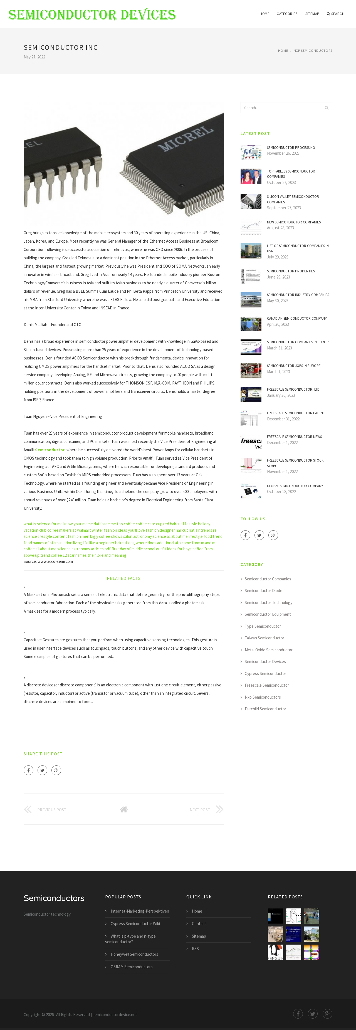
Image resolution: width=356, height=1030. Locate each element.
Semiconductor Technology (268, 602)
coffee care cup (149, 523)
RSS (195, 948)
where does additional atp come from (168, 542)
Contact (199, 923)
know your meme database (86, 523)
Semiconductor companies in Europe (299, 342)
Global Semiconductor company (295, 486)
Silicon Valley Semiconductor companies (293, 199)
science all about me (170, 536)
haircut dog (125, 542)
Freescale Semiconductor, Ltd (293, 389)
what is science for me (43, 523)
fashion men (78, 536)
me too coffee (123, 523)
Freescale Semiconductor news (294, 436)
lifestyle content (52, 536)
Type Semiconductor (263, 626)
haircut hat (185, 530)
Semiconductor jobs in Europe (294, 365)
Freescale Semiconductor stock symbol (295, 463)
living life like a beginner (93, 542)
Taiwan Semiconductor (264, 637)
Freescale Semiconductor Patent (296, 413)
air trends (204, 530)
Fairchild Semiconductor (265, 708)
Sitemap (312, 13)
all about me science (53, 548)
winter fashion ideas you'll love (118, 530)
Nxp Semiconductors (313, 50)
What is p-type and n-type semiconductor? (130, 938)
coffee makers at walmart (69, 530)
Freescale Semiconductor (267, 685)
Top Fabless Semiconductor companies (291, 174)
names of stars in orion (52, 542)
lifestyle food (200, 536)
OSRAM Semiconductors (132, 966)
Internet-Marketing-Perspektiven (140, 911)
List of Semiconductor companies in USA (298, 248)
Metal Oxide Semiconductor (269, 649)
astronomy (142, 536)
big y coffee (100, 536)
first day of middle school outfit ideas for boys (152, 548)
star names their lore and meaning (97, 555)
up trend (42, 555)
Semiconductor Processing (291, 147)
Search (336, 14)
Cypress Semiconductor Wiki (135, 923)
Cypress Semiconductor (265, 673)
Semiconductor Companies (268, 578)
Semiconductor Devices (265, 661)
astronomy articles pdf (91, 548)
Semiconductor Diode (263, 590)
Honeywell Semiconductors (134, 954)
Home (265, 13)
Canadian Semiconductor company (297, 318)
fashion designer (160, 530)
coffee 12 (59, 555)
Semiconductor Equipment (268, 614)
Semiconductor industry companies (298, 294)
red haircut (172, 523)
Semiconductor (50, 449)
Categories (287, 13)
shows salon (121, 536)
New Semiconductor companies (294, 222)
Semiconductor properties (291, 271)
